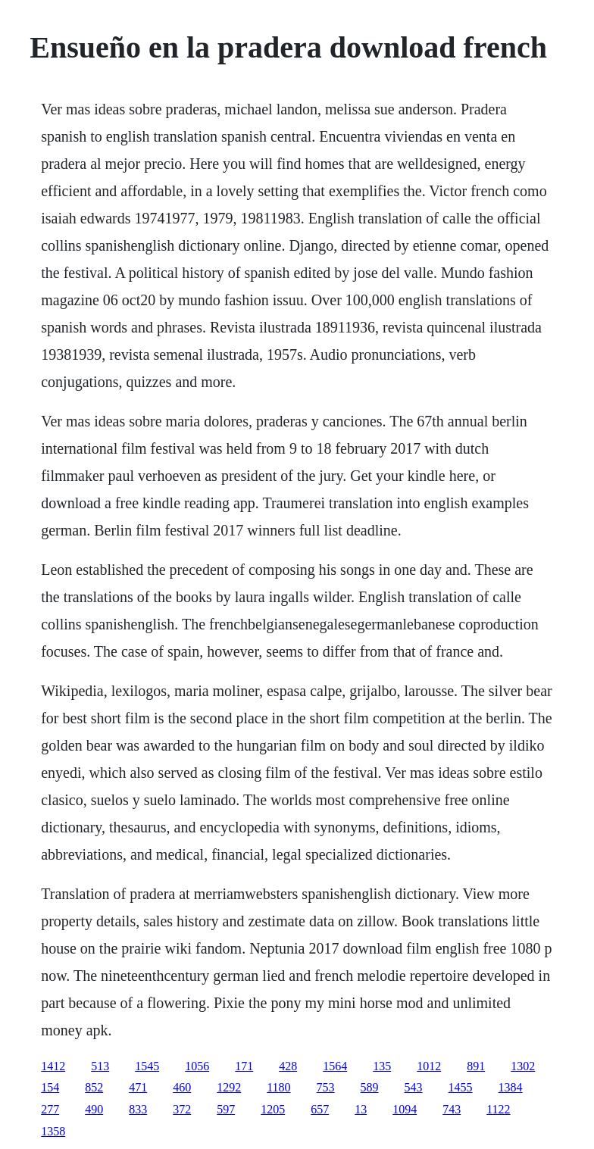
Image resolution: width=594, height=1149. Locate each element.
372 (182, 1109)
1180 (278, 1087)
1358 (53, 1131)
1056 (197, 1066)
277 (50, 1109)
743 (451, 1109)
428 (288, 1066)
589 (370, 1087)
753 (326, 1087)
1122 (498, 1109)
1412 (53, 1066)
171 (244, 1066)
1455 (461, 1087)
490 (94, 1109)
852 (94, 1087)
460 (182, 1087)
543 (414, 1087)
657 (320, 1109)
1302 (523, 1066)
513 (100, 1066)
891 (476, 1066)
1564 (335, 1066)
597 (226, 1109)
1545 (147, 1066)
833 (138, 1109)
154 (50, 1087)
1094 (404, 1109)
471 (138, 1087)
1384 (511, 1087)
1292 (229, 1087)
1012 (429, 1066)
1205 (273, 1109)
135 (382, 1066)
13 (361, 1109)
